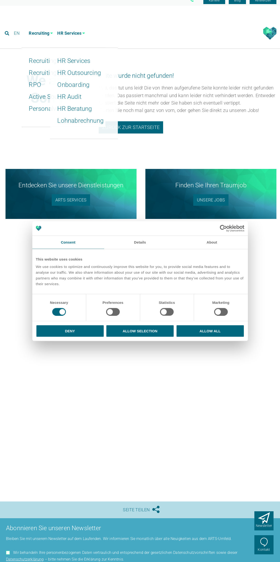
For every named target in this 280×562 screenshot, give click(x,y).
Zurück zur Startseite (131, 132)
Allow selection (140, 331)
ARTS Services (70, 204)
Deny (70, 331)
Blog (237, 5)
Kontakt (264, 549)
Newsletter (264, 526)
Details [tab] (140, 242)
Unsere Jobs (211, 204)
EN (17, 25)
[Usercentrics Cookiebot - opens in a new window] (223, 228)
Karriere (214, 5)
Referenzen (263, 5)
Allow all (210, 331)
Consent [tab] (68, 242)
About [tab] (212, 242)
